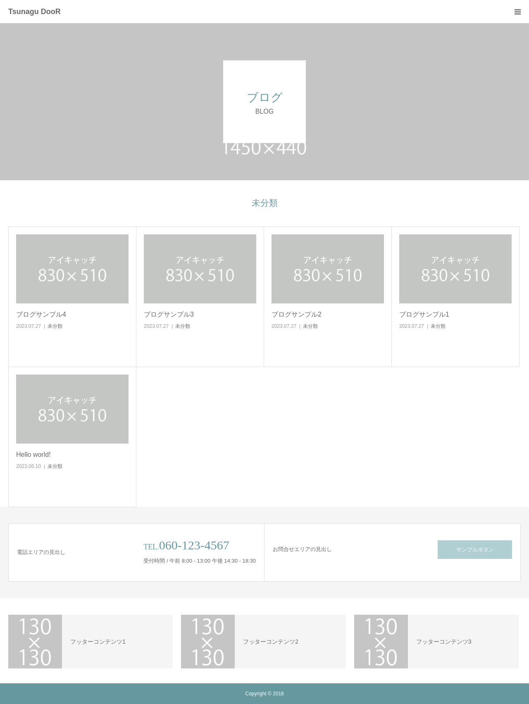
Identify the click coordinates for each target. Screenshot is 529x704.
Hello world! (33, 454)
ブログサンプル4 (41, 314)
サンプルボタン (475, 549)
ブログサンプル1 (424, 314)
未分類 (55, 326)
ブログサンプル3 (169, 314)
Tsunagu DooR (34, 11)
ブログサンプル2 (297, 314)
